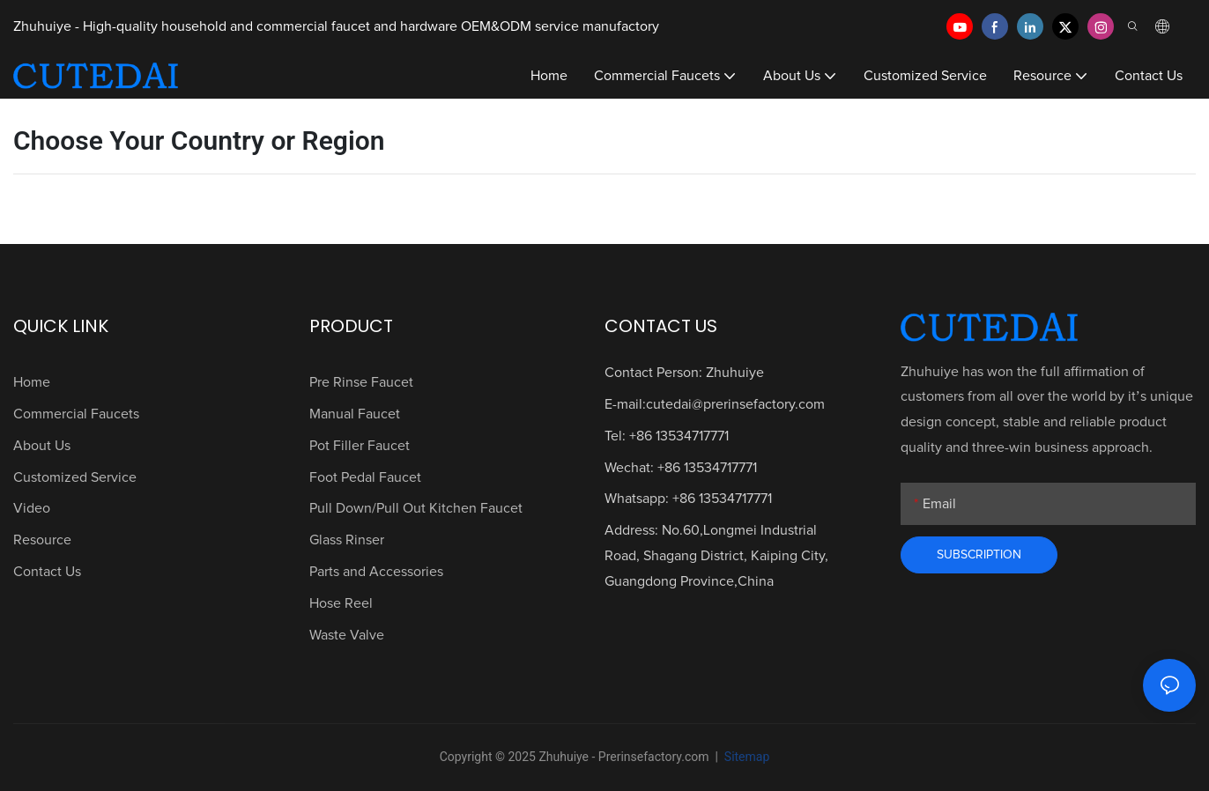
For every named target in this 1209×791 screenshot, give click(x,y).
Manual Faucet (354, 414)
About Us (41, 446)
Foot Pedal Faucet (365, 477)
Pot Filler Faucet (359, 446)
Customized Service (75, 477)
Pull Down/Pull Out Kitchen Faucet (416, 508)
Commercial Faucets (76, 414)
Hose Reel (341, 603)
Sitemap (745, 757)
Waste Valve (346, 635)
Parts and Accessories (376, 572)
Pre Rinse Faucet (361, 382)
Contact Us (47, 572)
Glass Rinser (346, 540)
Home (31, 382)
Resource (42, 540)
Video (31, 508)
